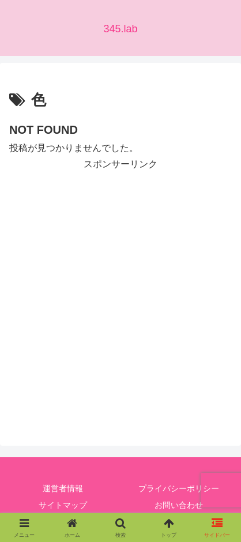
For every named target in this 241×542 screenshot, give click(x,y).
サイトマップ (63, 505)
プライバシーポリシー (178, 488)
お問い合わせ (179, 505)
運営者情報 (63, 488)
